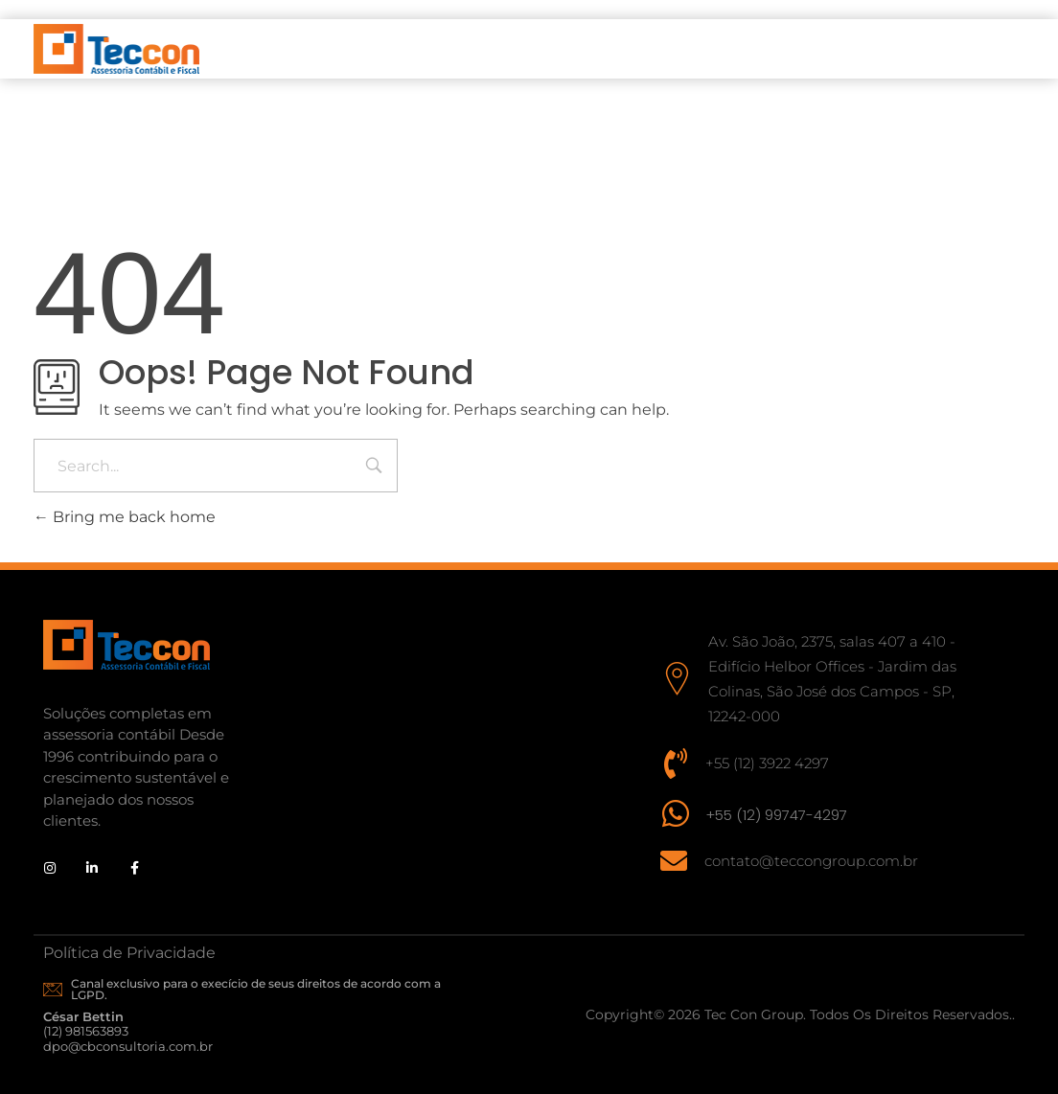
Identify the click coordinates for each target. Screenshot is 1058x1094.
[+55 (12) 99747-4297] (675, 813)
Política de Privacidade (129, 953)
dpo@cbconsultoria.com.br (128, 1046)
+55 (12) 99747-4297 (776, 815)
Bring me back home (125, 517)
